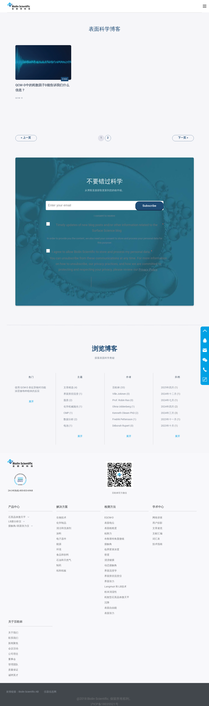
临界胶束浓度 (111, 549)
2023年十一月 (168, 419)
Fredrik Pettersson (124, 419)
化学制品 (61, 522)
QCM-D (19, 98)
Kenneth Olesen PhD (125, 412)
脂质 (68, 400)
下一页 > (186, 137)
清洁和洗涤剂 (63, 528)
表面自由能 (110, 607)
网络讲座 (157, 517)
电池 (68, 425)
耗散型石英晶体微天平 (116, 597)
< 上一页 (22, 137)
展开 (31, 403)
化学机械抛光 (73, 406)
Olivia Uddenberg (123, 406)
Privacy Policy (147, 269)
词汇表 (156, 538)
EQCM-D (109, 517)
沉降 (106, 602)
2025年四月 (167, 387)
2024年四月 (167, 406)
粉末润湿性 (110, 591)
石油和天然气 (63, 560)
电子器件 (61, 538)
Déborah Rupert (122, 425)
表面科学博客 (105, 28)
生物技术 (61, 517)
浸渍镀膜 (109, 560)
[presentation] (68, 281)
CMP (68, 412)
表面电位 (109, 522)
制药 (58, 565)
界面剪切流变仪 (113, 575)
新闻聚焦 (13, 643)
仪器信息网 (50, 691)
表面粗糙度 (110, 528)
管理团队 (13, 664)
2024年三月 (167, 412)
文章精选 (70, 387)
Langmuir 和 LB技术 (115, 586)
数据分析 (70, 419)
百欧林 (118, 387)
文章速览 (157, 528)
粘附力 (108, 533)
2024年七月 (167, 400)
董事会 (12, 659)
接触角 (108, 544)
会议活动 (13, 648)
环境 (58, 549)
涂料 (58, 533)
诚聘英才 (13, 674)
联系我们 (13, 637)
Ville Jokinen (121, 393)
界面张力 (109, 581)
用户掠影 (157, 522)
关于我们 (13, 632)
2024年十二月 (168, 393)
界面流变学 (110, 570)
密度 (106, 554)
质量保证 (13, 669)
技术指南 (157, 544)
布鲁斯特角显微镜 (114, 538)
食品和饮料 (62, 554)
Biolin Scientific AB (29, 691)
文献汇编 (157, 533)
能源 (58, 544)
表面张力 (109, 613)
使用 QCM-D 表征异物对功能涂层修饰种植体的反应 (30, 389)
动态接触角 (110, 565)
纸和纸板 (61, 570)
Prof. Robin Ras (122, 400)
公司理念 (13, 653)
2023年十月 (167, 425)
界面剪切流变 (73, 393)
